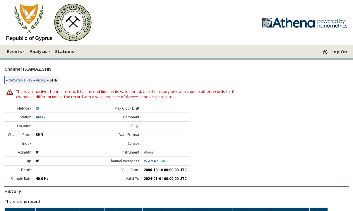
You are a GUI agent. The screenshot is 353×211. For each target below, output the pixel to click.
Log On (339, 52)
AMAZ (41, 80)
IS (30, 80)
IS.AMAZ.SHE (155, 161)
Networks (16, 80)
